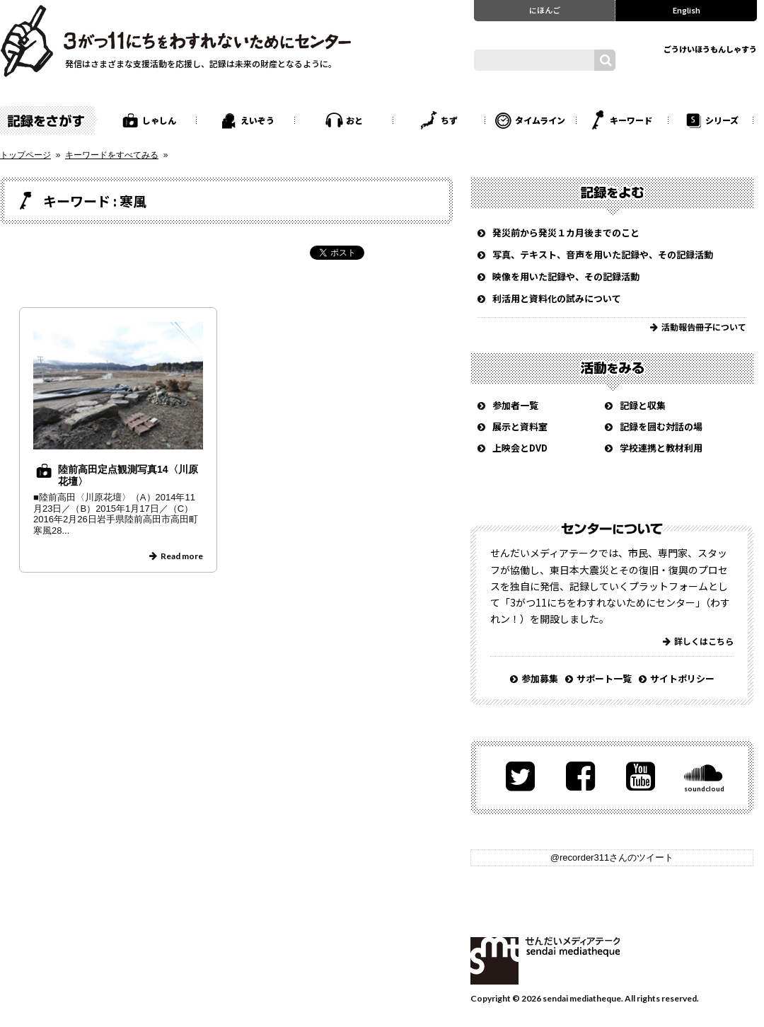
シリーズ (722, 120)
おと (354, 120)
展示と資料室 (520, 426)
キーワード (631, 120)
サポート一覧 (604, 678)
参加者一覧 (515, 405)
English (686, 10)
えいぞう (257, 120)
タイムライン (540, 120)
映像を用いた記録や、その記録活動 (565, 276)
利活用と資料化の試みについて (556, 298)
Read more (182, 556)
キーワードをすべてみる (111, 155)
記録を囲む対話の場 (661, 426)
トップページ (25, 155)
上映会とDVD (520, 447)
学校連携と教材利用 (661, 447)
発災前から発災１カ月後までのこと (565, 232)
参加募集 (539, 678)
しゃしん (159, 120)
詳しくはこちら (704, 641)
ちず (449, 120)
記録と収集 (643, 405)
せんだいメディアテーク (545, 961)
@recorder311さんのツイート (611, 857)
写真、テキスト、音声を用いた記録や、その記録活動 (602, 254)
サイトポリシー (682, 678)
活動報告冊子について (703, 327)
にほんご (544, 10)
